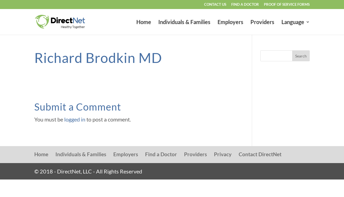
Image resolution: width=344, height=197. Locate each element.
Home (143, 22)
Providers (262, 22)
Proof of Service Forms (287, 5)
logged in (74, 119)
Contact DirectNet (260, 154)
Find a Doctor (245, 5)
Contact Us (215, 5)
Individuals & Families (184, 22)
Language (292, 22)
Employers (230, 22)
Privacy (223, 154)
